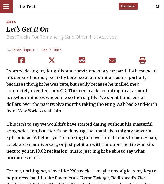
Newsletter (128, 6)
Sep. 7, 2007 (51, 49)
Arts (11, 21)
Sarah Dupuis (23, 49)
